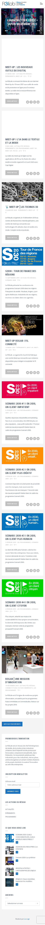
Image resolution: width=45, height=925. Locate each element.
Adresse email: (10, 781)
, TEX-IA (15, 151)
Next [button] (38, 31)
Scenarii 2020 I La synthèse (25, 857)
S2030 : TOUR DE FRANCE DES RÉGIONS (20, 272)
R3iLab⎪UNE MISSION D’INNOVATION (17, 680)
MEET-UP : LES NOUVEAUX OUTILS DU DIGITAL (19, 68)
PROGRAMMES (10, 817)
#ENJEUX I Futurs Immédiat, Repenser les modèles (25, 880)
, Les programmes (22, 148)
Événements (23, 210)
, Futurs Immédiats (25, 688)
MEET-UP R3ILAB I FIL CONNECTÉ (16, 342)
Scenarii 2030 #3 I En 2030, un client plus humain (20, 537)
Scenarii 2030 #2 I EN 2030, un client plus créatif (20, 471)
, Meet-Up (18, 76)
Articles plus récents (12, 724)
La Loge (27, 919)
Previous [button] (6, 31)
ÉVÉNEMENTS (10, 813)
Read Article (12, 101)
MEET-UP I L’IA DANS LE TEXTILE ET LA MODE (22, 140)
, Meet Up (33, 148)
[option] (22, 21)
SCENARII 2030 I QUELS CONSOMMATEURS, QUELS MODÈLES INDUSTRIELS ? (25, 837)
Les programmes (24, 410)
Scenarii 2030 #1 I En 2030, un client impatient (20, 405)
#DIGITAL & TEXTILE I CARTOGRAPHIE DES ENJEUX (26, 869)
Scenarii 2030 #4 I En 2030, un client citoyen (20, 603)
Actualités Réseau (24, 74)
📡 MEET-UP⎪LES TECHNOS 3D (21, 207)
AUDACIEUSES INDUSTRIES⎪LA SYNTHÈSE (27, 848)
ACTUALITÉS (9, 809)
